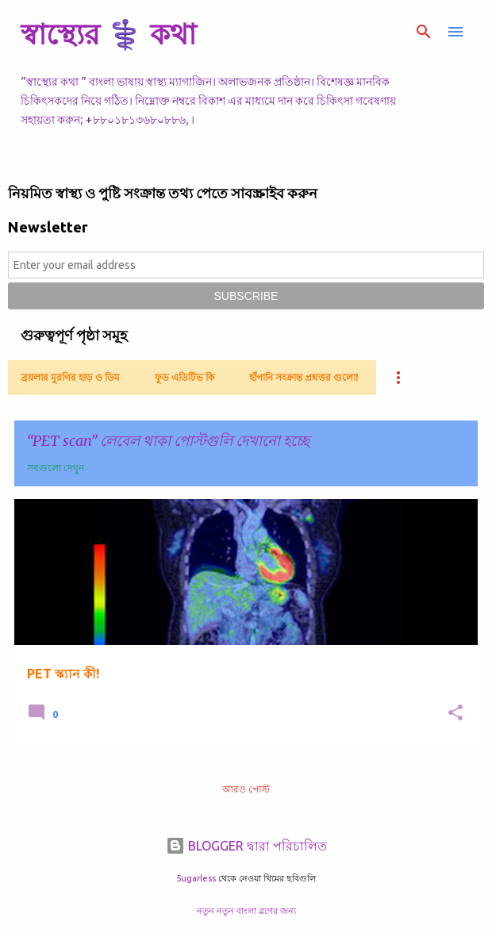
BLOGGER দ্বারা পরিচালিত (246, 846)
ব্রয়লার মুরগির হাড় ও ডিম (70, 377)
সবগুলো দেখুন (55, 468)
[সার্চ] (423, 32)
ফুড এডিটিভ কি (184, 377)
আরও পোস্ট (246, 789)
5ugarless (196, 878)
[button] (455, 713)
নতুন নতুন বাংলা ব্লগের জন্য (246, 911)
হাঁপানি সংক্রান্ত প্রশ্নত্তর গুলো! (304, 377)
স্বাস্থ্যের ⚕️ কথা (108, 33)
